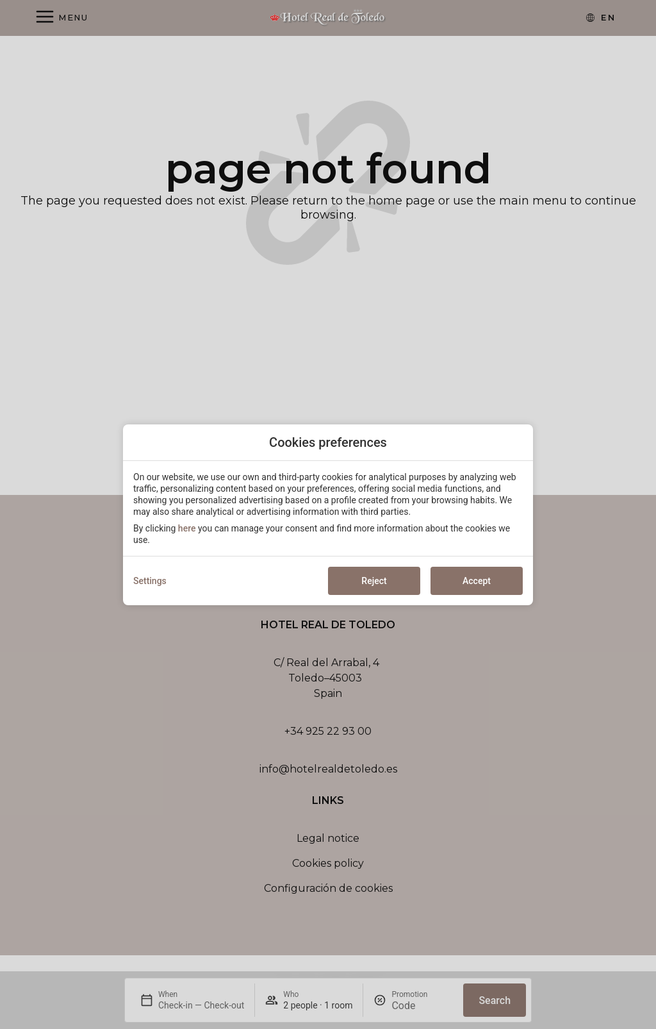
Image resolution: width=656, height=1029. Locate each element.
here (187, 528)
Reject (373, 581)
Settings (150, 581)
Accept (477, 581)
